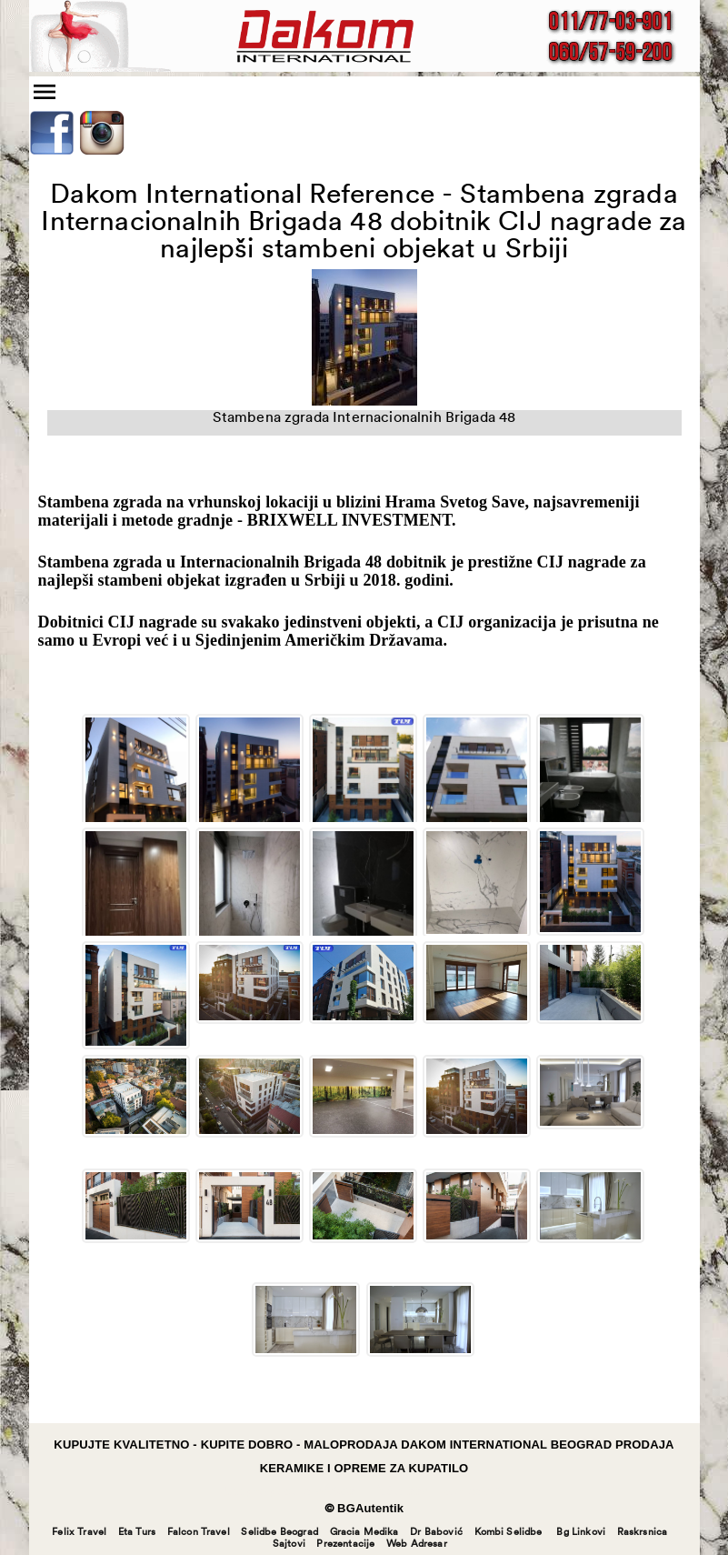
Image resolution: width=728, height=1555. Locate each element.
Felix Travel (79, 1533)
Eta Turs (136, 1533)
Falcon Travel (198, 1533)
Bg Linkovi (580, 1533)
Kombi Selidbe (508, 1533)
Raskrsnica (642, 1533)
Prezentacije (345, 1545)
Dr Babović (436, 1533)
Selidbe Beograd (279, 1533)
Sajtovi (289, 1545)
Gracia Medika (364, 1533)
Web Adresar (416, 1545)
